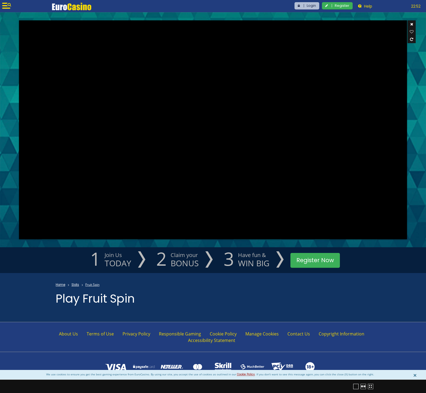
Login (311, 5)
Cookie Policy (246, 374)
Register (342, 5)
